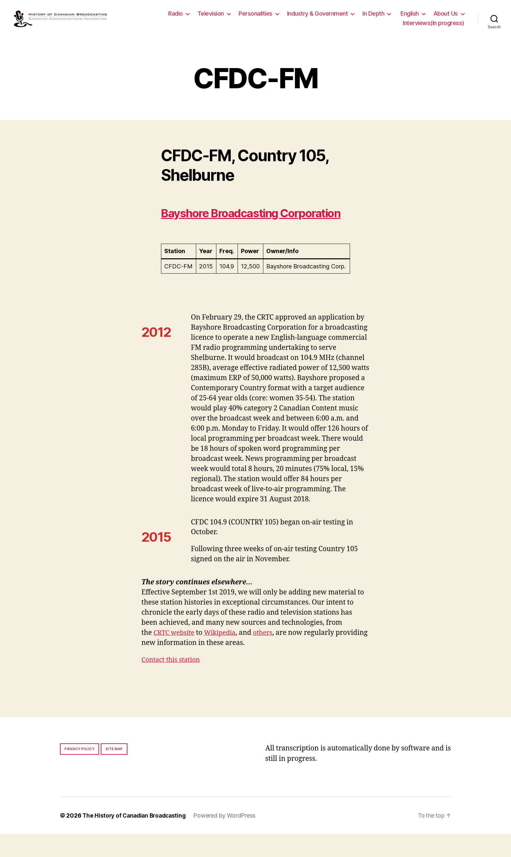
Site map (114, 772)
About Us (445, 16)
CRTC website (175, 655)
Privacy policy (80, 772)
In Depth (373, 16)
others (268, 655)
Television (210, 16)
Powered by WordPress (229, 838)
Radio (175, 16)
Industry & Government (317, 16)
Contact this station (172, 682)
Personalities (255, 16)
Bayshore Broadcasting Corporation (229, 227)
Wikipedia (223, 655)
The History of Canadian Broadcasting (136, 838)
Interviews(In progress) (433, 26)
